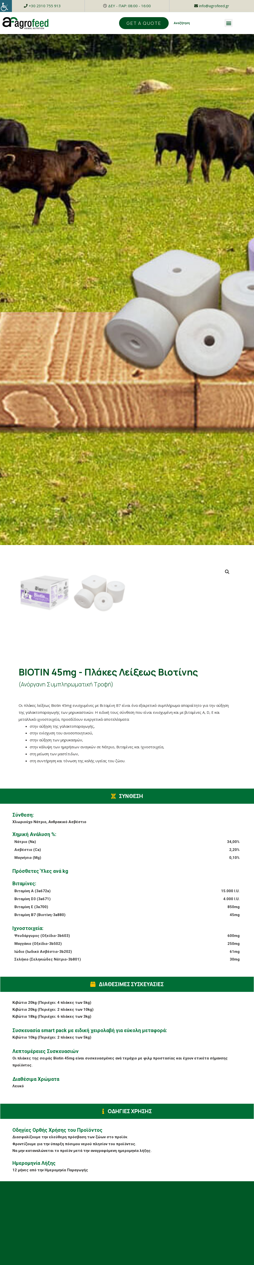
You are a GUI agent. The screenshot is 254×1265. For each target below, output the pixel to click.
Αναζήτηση (182, 23)
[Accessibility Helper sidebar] (6, 6)
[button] (228, 23)
